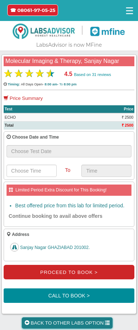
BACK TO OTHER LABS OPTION (67, 323)
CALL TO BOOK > (69, 296)
